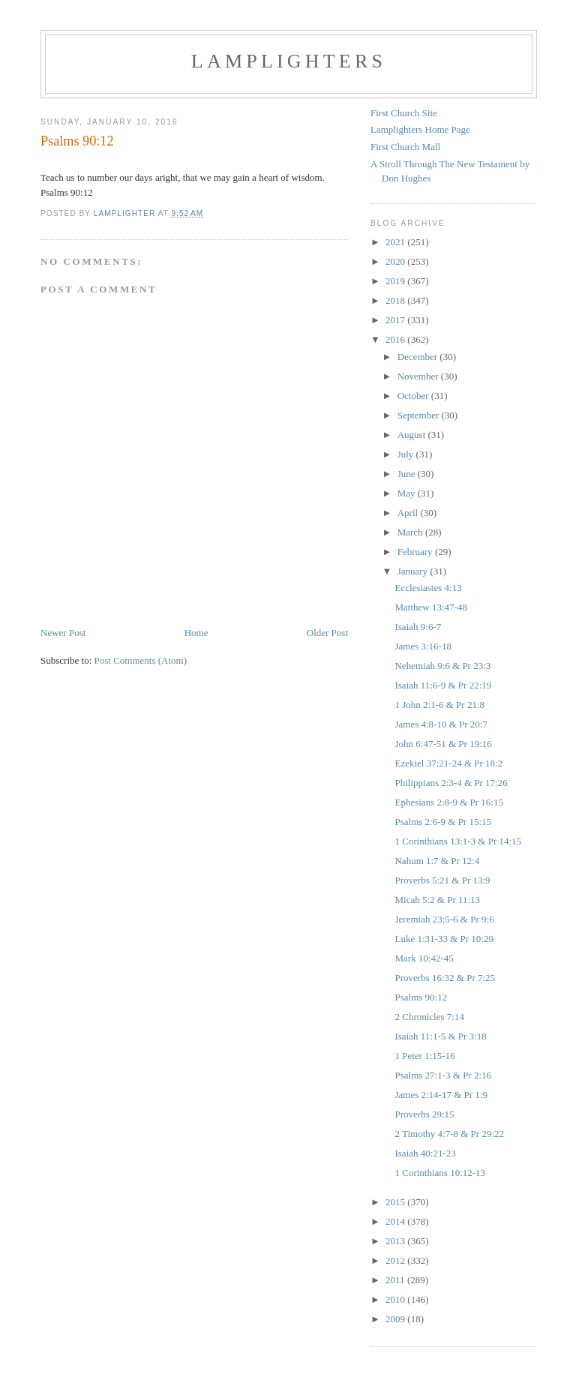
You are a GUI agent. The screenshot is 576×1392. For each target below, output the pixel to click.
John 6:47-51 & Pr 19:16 (442, 743)
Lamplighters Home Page (420, 129)
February (416, 551)
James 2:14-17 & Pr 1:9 (441, 1094)
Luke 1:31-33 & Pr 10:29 (443, 938)
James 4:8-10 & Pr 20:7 (441, 724)
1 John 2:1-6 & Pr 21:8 (439, 704)
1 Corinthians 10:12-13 (439, 1172)
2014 (396, 1221)
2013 (396, 1240)
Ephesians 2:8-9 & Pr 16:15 (448, 802)
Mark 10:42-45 (423, 958)
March (411, 532)
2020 (396, 261)
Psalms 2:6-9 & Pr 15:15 (442, 821)
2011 (396, 1280)
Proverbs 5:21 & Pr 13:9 (442, 880)
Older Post (327, 632)
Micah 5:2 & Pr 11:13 (437, 899)
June (408, 473)
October (414, 395)
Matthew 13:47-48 (430, 607)
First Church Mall (405, 146)
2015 (396, 1202)
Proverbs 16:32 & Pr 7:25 (444, 977)
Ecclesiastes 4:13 (427, 587)
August (413, 434)
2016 (396, 339)
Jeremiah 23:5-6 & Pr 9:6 (444, 919)
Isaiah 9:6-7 (417, 626)
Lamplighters (288, 61)
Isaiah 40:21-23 (424, 1153)
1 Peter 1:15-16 (424, 1055)
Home (196, 632)
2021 (396, 242)
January (414, 571)
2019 (396, 280)
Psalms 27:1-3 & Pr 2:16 (442, 1075)
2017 (396, 320)
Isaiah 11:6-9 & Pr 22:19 (442, 685)
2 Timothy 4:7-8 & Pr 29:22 (449, 1133)
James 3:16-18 (422, 646)
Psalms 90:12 (420, 997)
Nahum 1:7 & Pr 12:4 (436, 860)
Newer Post (63, 632)
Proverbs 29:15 (424, 1114)
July (407, 454)
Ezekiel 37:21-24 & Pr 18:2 (448, 763)
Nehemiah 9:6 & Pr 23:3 (442, 665)
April (409, 512)
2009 (396, 1318)
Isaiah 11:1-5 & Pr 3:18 (440, 1036)
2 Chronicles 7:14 (429, 1016)
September (420, 415)
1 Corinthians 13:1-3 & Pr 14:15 (457, 841)
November (419, 376)
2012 (396, 1260)
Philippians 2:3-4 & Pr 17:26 (450, 782)
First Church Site (403, 112)
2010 (396, 1299)
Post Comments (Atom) (141, 660)
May (408, 493)
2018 (396, 300)
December (419, 356)
